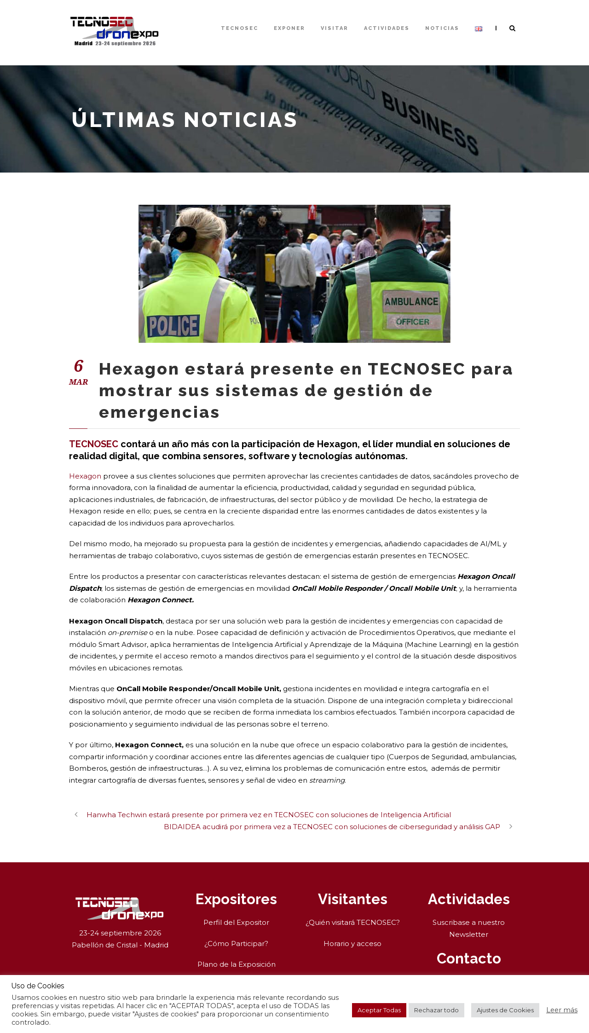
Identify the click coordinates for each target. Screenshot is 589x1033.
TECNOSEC (239, 28)
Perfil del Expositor (236, 922)
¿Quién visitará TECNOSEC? (353, 922)
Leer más (561, 1010)
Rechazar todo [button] (436, 1010)
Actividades (387, 28)
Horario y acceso (352, 943)
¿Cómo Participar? (236, 943)
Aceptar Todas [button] (379, 1010)
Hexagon (85, 476)
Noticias (442, 28)
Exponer (289, 28)
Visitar (334, 28)
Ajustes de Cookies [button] (505, 1010)
